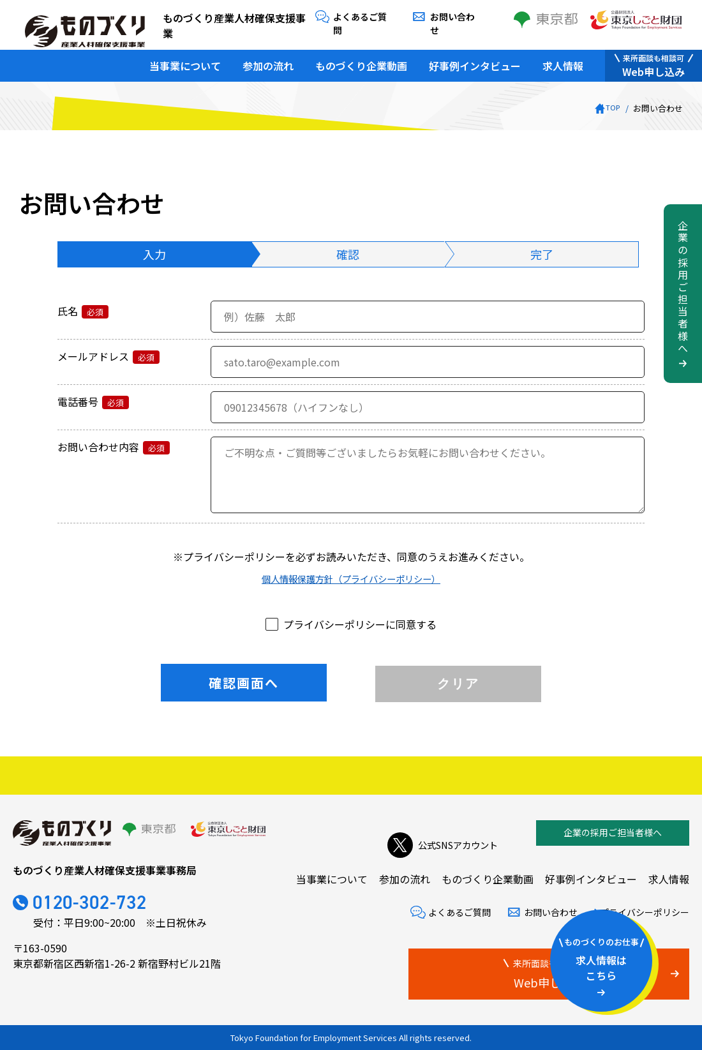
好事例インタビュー (475, 60)
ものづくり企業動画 (361, 60)
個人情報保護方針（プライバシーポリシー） (351, 578)
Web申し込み (653, 60)
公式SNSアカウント (436, 833)
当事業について (185, 60)
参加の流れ (268, 60)
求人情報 (562, 60)
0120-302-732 (106, 904)
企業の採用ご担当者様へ (613, 832)
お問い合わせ (455, 16)
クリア (458, 684)
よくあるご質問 (362, 16)
